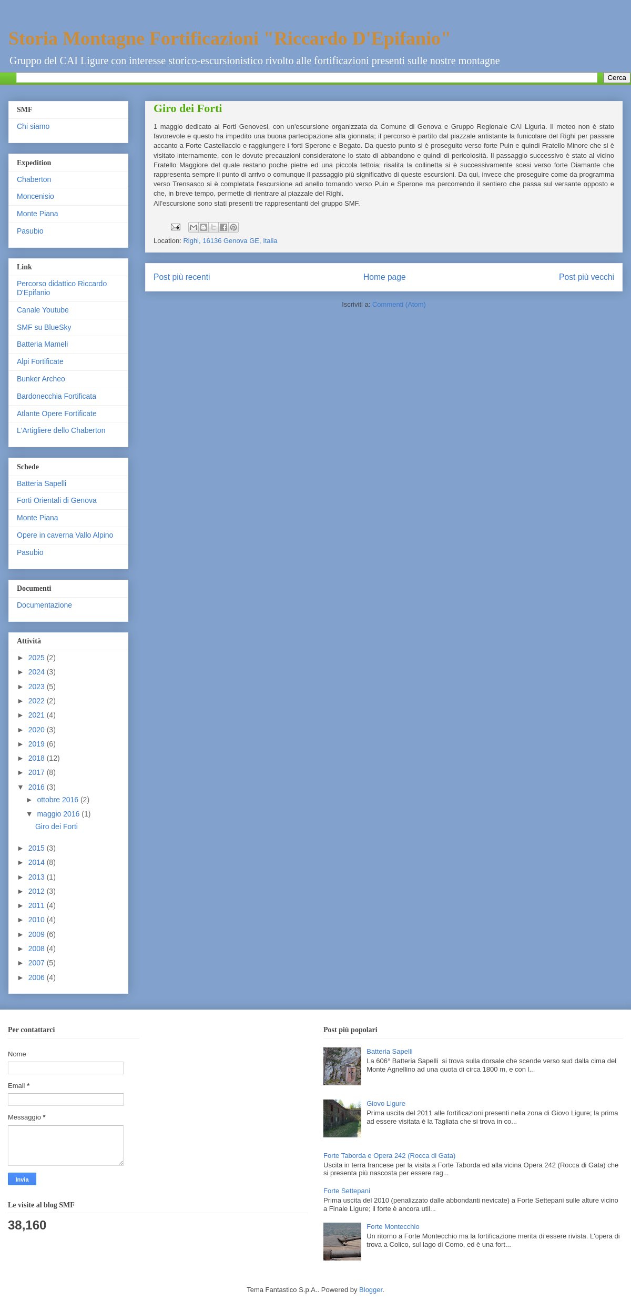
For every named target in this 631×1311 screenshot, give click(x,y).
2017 (37, 772)
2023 (37, 686)
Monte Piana (37, 213)
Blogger (370, 1290)
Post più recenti (182, 277)
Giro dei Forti (188, 108)
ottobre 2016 (58, 799)
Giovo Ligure (386, 1103)
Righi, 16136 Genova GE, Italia (230, 241)
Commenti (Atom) (399, 304)
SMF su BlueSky (44, 327)
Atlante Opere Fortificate (57, 413)
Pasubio (30, 231)
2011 (37, 905)
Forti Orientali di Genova (57, 500)
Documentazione (44, 605)
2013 (37, 877)
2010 (37, 919)
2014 (37, 862)
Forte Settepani (346, 1191)
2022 (37, 701)
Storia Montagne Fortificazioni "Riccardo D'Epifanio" (229, 38)
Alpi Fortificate (40, 361)
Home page (384, 277)
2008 (37, 948)
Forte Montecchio (393, 1227)
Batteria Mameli (42, 344)
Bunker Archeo (41, 379)
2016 (37, 787)
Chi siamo (33, 126)
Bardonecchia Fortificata (56, 396)
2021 (37, 715)
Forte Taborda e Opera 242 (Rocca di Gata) (389, 1155)
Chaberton (34, 179)
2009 (37, 934)
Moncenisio (35, 196)
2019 (37, 744)
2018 (37, 758)
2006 (37, 977)
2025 (37, 657)
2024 (37, 672)
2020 (37, 729)
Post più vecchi (586, 277)
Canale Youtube (43, 310)
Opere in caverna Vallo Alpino (65, 535)
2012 (37, 891)
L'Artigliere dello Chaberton (61, 430)
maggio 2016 (59, 814)
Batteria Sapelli (41, 483)
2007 (37, 963)
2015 (37, 848)
